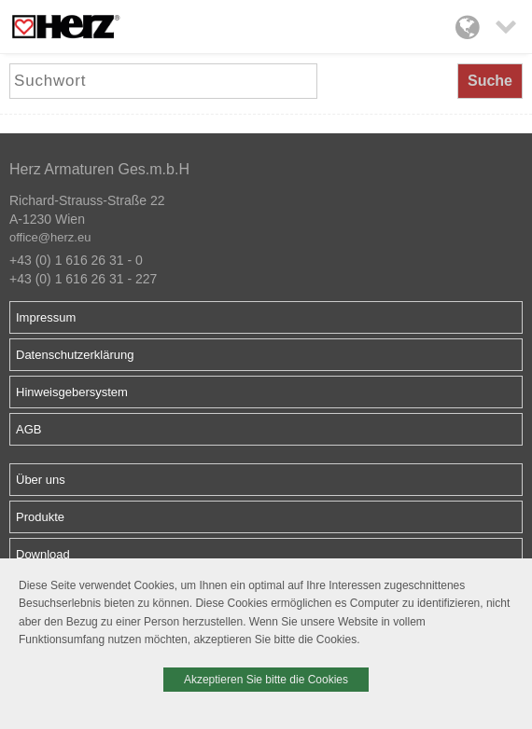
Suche (490, 81)
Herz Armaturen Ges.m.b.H (99, 169)
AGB (28, 429)
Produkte (40, 517)
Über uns (40, 480)
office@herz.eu (50, 237)
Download (43, 554)
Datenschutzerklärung (74, 355)
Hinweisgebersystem (72, 392)
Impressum (46, 317)
